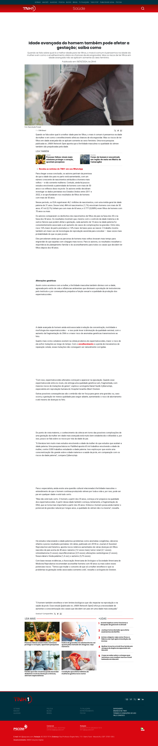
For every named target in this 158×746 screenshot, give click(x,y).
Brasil (75, 2)
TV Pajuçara (84, 2)
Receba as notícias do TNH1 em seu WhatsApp (61, 169)
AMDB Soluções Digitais (35, 740)
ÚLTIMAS (17, 709)
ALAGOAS (17, 713)
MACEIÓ (16, 711)
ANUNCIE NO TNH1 (120, 711)
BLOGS (49, 711)
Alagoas (53, 2)
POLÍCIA (50, 709)
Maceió (45, 2)
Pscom (119, 2)
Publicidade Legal (107, 2)
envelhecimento (86, 344)
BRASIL (49, 713)
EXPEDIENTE (118, 709)
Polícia (62, 2)
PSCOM (82, 713)
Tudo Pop (94, 2)
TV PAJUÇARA (85, 709)
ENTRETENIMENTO (87, 711)
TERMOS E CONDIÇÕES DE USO (124, 713)
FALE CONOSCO (119, 715)
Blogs (68, 2)
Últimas (38, 2)
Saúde (79, 8)
